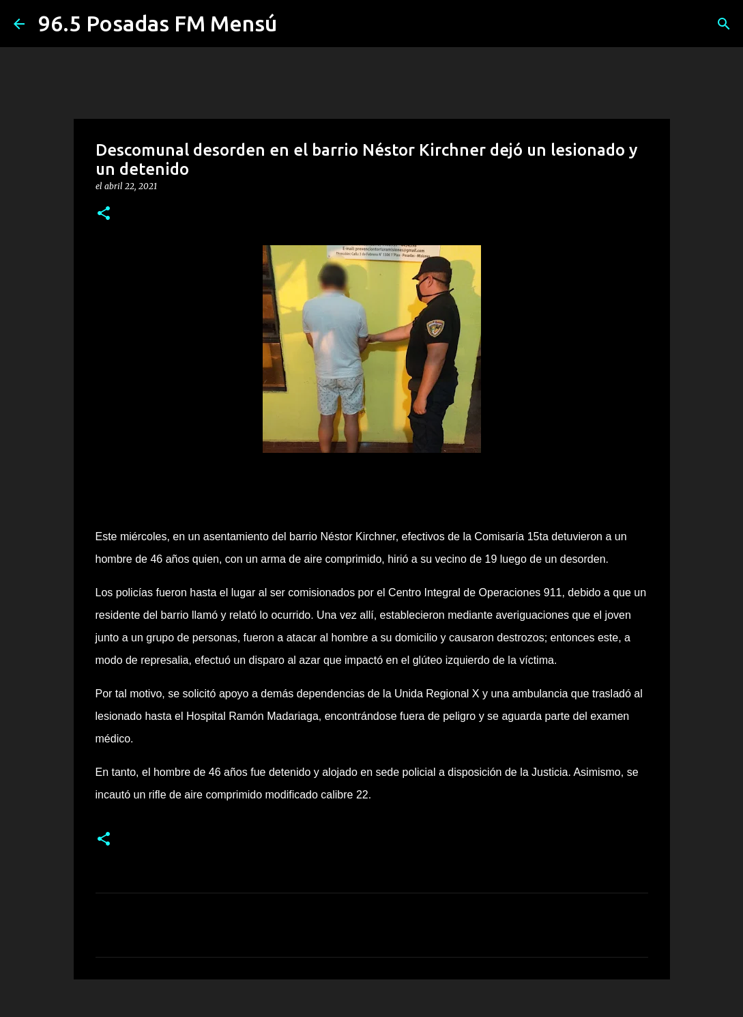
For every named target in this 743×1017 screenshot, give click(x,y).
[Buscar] (724, 24)
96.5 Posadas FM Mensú (157, 23)
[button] (104, 214)
